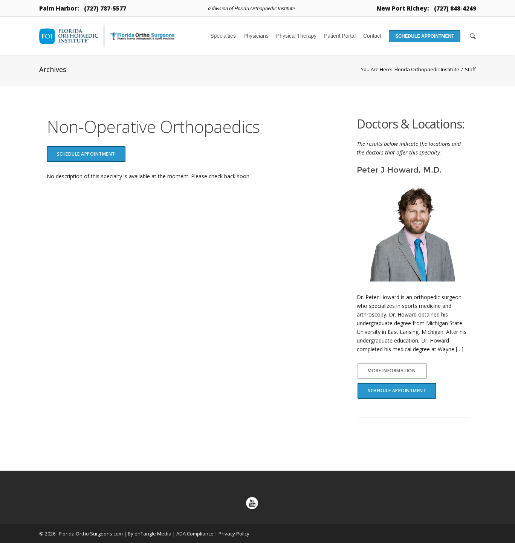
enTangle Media (152, 533)
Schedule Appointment (424, 36)
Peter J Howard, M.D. (399, 170)
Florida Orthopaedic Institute (426, 69)
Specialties (223, 36)
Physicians (256, 36)
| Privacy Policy (232, 533)
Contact (372, 36)
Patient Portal (340, 36)
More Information (392, 370)
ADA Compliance (195, 533)
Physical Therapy (296, 36)
